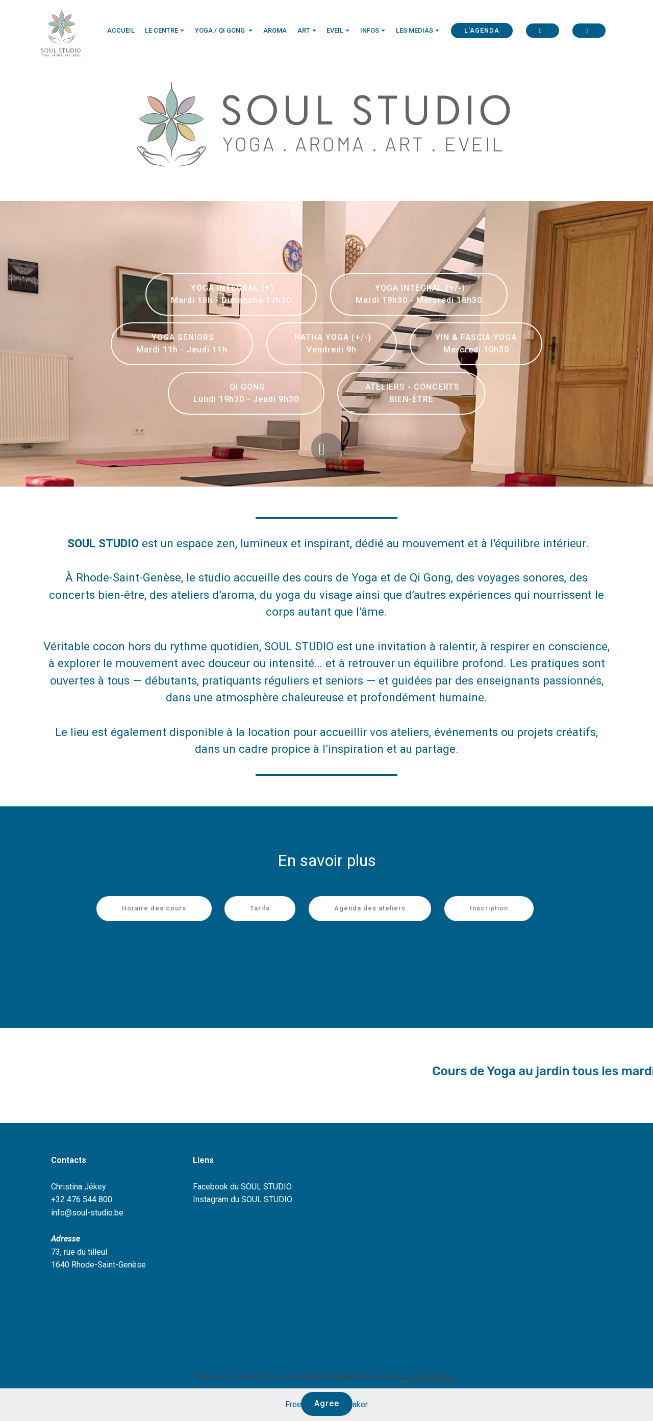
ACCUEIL (121, 30)
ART (303, 30)
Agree (326, 1403)
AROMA (275, 30)
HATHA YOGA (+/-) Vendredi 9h (331, 343)
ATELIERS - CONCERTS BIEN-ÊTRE (411, 393)
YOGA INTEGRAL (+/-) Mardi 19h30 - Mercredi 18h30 (419, 294)
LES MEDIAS (414, 30)
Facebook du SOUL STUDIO (242, 1186)
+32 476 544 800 (81, 1199)
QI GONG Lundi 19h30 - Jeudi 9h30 (246, 393)
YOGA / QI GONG (220, 30)
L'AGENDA (481, 30)
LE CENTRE (161, 30)
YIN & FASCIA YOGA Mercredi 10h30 (476, 343)
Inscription (489, 908)
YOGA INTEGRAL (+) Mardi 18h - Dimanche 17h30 (231, 294)
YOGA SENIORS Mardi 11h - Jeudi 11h (182, 343)
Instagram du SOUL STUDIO (242, 1199)
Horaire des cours (154, 908)
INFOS (369, 30)
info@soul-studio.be (87, 1212)
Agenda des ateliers (370, 908)
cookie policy (430, 1377)
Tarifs (260, 908)
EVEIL (334, 30)
